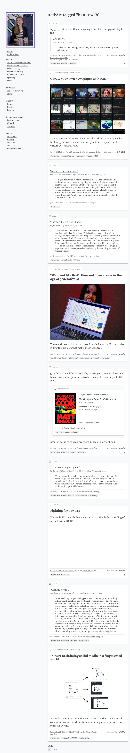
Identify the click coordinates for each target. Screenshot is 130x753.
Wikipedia (105, 358)
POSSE (74, 640)
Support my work (15, 90)
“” (58, 39)
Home (10, 51)
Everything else (14, 148)
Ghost (64, 63)
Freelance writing (15, 71)
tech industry (82, 495)
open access (85, 358)
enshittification (68, 156)
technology (94, 495)
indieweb (73, 63)
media (90, 156)
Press (9, 80)
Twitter (77, 260)
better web (56, 63)
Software (11, 126)
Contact (10, 104)
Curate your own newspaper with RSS (78, 78)
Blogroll (10, 123)
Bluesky (10, 139)
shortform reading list (59, 57)
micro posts (86, 55)
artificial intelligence (59, 358)
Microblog (12, 136)
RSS (96, 156)
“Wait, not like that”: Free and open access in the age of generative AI (86, 277)
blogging (65, 452)
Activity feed (13, 54)
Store (9, 93)
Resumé (10, 110)
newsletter (19, 62)
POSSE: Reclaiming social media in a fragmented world (86, 657)
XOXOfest (65, 575)
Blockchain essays (15, 74)
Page (88, 747)
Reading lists (13, 120)
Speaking (11, 77)
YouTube (11, 145)
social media (66, 260)
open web (95, 358)
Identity (10, 107)
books (74, 452)
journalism (81, 156)
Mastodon (11, 142)
